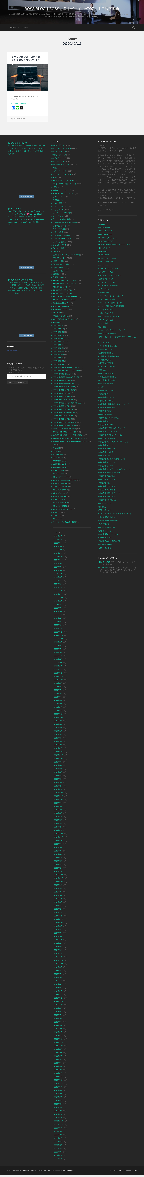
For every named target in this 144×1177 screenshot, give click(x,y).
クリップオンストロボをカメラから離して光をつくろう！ (27, 60)
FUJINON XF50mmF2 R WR (63, 418)
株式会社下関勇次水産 (107, 502)
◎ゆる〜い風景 (58, 250)
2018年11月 (58, 757)
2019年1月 (58, 750)
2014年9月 (58, 928)
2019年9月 (58, 723)
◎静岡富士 (57, 276)
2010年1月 (58, 1120)
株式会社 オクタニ (106, 447)
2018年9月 (58, 764)
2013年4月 (58, 986)
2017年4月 (58, 822)
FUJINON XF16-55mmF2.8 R (63, 385)
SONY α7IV (57, 517)
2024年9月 (58, 565)
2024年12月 (58, 558)
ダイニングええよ (106, 322)
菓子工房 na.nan (105, 539)
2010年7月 (58, 1099)
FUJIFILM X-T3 (58, 360)
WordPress (68, 1172)
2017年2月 (58, 829)
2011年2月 (58, 1075)
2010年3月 (58, 1113)
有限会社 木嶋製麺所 (107, 409)
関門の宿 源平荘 (105, 546)
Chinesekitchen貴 (105, 233)
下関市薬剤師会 (105, 362)
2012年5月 (58, 1024)
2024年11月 (58, 562)
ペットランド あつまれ (108, 348)
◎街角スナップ (58, 269)
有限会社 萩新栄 (105, 416)
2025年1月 (58, 555)
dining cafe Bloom (106, 236)
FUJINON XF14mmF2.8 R (62, 382)
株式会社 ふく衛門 (106, 468)
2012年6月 (58, 1020)
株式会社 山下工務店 (107, 488)
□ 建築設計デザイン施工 (62, 166)
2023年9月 (58, 603)
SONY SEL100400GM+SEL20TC (65, 482)
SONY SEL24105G (60, 495)
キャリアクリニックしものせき (111, 298)
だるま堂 (102, 329)
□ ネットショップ (59, 153)
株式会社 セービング (107, 450)
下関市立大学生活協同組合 (109, 358)
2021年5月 (58, 699)
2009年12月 (58, 1123)
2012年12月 (58, 1000)
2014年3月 (58, 948)
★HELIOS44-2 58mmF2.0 (62, 295)
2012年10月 (58, 1007)
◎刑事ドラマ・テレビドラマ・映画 (66, 257)
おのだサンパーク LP (107, 284)
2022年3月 (58, 665)
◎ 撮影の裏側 (58, 234)
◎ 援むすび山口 (59, 231)
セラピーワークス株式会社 (109, 318)
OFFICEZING (104, 257)
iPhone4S (56, 450)
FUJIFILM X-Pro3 (59, 347)
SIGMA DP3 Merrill (59, 469)
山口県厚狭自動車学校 (107, 382)
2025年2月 (58, 552)
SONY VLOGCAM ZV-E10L (62, 511)
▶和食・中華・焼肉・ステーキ (64, 186)
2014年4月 (58, 945)
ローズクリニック (106, 351)
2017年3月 (58, 825)
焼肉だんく (103, 509)
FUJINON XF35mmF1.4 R (62, 408)
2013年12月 (58, 959)
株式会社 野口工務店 (107, 498)
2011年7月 (58, 1058)
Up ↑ (135, 1172)
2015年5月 (58, 901)
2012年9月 (58, 1010)
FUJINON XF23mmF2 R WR (63, 401)
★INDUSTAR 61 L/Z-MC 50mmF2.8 (66, 298)
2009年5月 (58, 1147)
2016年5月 (58, 859)
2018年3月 (58, 784)
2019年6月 (58, 733)
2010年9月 (58, 1092)
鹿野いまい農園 (105, 550)
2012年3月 (58, 1031)
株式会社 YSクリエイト (108, 433)
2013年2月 (58, 993)
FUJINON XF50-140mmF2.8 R (64, 414)
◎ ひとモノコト (59, 218)
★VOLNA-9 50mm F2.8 (61, 308)
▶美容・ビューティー (61, 192)
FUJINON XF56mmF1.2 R (62, 421)
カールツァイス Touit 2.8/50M (64, 524)
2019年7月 (58, 730)
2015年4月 (58, 904)
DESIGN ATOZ (104, 564)
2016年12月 (58, 836)
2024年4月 (58, 579)
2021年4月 (58, 702)
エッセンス (103, 267)
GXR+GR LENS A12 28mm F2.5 (64, 434)
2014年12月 (58, 918)
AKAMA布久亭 (104, 229)
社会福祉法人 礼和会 (107, 519)
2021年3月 (58, 706)
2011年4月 (58, 1068)
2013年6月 (58, 979)
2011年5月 (58, 1065)
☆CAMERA (57, 315)
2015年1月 (58, 914)
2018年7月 (58, 771)
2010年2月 (58, 1116)
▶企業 (55, 179)
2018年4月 (58, 781)
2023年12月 (58, 593)
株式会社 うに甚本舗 (107, 440)
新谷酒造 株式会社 (106, 385)
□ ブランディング (59, 157)
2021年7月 (58, 692)
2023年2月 (58, 627)
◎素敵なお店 (58, 263)
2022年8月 (58, 647)
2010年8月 (58, 1096)
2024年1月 (58, 589)
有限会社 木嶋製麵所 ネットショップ (114, 406)
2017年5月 (58, 818)
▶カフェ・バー (58, 170)
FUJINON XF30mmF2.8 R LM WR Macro (68, 405)
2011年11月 (58, 1044)
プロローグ (25, 29)
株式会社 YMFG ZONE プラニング (112, 430)
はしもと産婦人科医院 (107, 335)
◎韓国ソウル (58, 279)
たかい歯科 (103, 325)
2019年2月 (58, 747)
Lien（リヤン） (105, 250)
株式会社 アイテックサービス (110, 437)
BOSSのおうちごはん (61, 318)
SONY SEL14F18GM (60, 492)
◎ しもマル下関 (59, 211)
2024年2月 (58, 586)
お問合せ (13, 29)
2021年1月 (58, 712)
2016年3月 (58, 866)
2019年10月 (58, 719)
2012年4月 (58, 1027)
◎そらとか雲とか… (60, 244)
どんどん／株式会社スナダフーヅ (112, 332)
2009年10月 (58, 1130)
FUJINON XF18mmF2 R (61, 395)
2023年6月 (58, 613)
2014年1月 (58, 955)
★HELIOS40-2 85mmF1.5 (62, 292)
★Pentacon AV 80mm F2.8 (63, 302)
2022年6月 (58, 654)
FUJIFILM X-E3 (58, 334)
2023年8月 (58, 606)
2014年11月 (58, 921)
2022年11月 (58, 637)
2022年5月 (58, 658)
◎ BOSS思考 (57, 205)
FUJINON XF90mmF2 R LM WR (64, 427)
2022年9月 (58, 644)
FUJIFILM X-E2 (58, 331)
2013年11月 (58, 962)
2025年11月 (58, 545)
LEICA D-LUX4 (58, 459)
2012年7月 (58, 1017)
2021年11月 (58, 678)
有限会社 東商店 (105, 413)
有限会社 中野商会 (106, 402)
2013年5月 (58, 983)
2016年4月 (58, 863)
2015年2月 (58, 911)
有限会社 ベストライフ (108, 399)
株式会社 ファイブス (107, 464)
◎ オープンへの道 (60, 208)
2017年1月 (58, 832)
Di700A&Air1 (58, 324)
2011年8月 (58, 1055)
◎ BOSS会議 (57, 202)
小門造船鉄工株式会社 (107, 379)
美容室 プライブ (105, 533)
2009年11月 (58, 1126)
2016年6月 (58, 856)
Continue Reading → (19, 105)
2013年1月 (58, 996)
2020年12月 (58, 716)
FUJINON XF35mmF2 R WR (63, 411)
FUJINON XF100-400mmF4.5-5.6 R (66, 379)
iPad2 (55, 447)
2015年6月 (58, 897)
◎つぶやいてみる (59, 247)
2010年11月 (58, 1085)
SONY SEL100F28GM (61, 485)
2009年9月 (58, 1133)
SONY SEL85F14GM (60, 505)
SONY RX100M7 (59, 476)
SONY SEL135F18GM (61, 488)
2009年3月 (58, 1154)
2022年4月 (58, 661)
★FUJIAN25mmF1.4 (60, 289)
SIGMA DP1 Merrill (59, 463)
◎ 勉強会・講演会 (60, 228)
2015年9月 (58, 887)
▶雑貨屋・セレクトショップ (64, 195)
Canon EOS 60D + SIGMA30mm (65, 321)
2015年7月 (58, 894)
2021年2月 (58, 709)
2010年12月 (58, 1082)
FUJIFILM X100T (59, 366)
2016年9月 (58, 846)
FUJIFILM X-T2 (58, 356)
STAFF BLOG (104, 569)
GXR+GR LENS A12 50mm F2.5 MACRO (67, 437)
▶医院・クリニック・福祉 (63, 182)
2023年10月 (58, 599)
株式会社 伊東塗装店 (107, 478)
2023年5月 (58, 617)
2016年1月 (58, 873)
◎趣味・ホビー (58, 273)
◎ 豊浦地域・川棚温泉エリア (64, 237)
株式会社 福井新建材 (107, 491)
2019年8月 (58, 726)
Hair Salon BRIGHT (106, 243)
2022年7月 (58, 651)
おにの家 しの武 (106, 274)
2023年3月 (58, 623)
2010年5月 (58, 1106)
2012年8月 (58, 1013)
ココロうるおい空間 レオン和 (110, 305)
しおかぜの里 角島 (106, 315)
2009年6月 (58, 1143)
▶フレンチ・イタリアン (62, 176)
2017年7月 (58, 812)
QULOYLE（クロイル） (108, 260)
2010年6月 (58, 1102)
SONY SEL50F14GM (60, 498)
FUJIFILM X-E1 (58, 327)
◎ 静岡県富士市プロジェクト (64, 240)
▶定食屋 (56, 189)
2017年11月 (58, 798)
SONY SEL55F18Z (59, 501)
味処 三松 (102, 372)
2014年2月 (58, 952)
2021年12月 (58, 675)
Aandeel (102, 226)
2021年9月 (58, 685)
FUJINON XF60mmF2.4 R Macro (65, 424)
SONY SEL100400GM (61, 479)
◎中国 (55, 253)
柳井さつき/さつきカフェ (109, 420)
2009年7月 (58, 1140)
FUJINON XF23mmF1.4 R (62, 398)
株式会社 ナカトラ (106, 454)
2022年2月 (58, 668)
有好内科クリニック (107, 392)
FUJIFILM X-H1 (58, 337)
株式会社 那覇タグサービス (109, 495)
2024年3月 (58, 582)
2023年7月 (58, 610)
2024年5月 (58, 576)
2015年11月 (58, 880)
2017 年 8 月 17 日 (20, 120)
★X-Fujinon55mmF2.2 (61, 311)
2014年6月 (58, 938)
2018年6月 (58, 774)
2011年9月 (58, 1051)
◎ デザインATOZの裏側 (62, 215)
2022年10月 (58, 641)
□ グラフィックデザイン (62, 150)
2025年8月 (58, 548)
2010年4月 (58, 1109)
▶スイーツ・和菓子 (60, 173)
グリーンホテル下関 (107, 301)
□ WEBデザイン (58, 147)
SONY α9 (56, 521)
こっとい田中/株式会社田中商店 (111, 308)
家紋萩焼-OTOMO (106, 375)
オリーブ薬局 (104, 291)
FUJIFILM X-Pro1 (59, 340)
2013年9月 (58, 969)
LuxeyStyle (103, 253)
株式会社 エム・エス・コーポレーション (114, 444)
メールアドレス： (14, 374)
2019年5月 (58, 736)
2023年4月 (58, 620)
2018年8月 (58, 767)
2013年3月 (58, 989)
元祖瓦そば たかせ (107, 368)
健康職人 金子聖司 (106, 365)
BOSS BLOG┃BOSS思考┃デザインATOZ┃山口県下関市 (72, 9)
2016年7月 (58, 853)
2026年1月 (58, 538)
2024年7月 (58, 569)
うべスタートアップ (107, 263)
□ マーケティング (59, 163)
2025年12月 (58, 541)
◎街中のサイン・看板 (61, 266)
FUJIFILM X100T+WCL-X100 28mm (66, 373)
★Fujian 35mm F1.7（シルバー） (65, 282)
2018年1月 (58, 791)
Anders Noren (125, 1172)
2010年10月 (58, 1089)
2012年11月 (58, 1003)
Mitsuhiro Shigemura (12, 352)
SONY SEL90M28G (60, 508)
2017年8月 (58, 808)
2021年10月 (58, 682)
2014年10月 (58, 924)
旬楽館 (101, 389)
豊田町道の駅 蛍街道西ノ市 (109, 543)
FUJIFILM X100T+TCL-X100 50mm (66, 369)
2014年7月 (58, 935)
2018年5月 (58, 777)
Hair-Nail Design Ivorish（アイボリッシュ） (115, 246)
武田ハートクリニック (107, 505)
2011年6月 (58, 1061)
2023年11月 (58, 596)
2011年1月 (58, 1078)
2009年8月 (58, 1137)
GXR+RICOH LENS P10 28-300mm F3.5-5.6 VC (70, 443)
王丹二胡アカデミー (107, 512)
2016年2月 (58, 870)
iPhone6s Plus (58, 456)
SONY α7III (57, 514)
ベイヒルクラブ (105, 344)
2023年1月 (58, 630)
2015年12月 (58, 877)
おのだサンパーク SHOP (108, 287)
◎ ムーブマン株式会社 (61, 221)
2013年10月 (58, 966)
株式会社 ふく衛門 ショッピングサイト (114, 471)
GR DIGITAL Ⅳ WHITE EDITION (64, 430)
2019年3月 (58, 743)
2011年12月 (58, 1041)
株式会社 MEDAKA (106, 426)
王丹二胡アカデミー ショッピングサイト (115, 515)
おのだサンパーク (106, 281)
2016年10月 (58, 842)
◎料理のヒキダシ (59, 260)
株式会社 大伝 (104, 485)
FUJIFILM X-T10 (59, 353)
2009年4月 (58, 1150)
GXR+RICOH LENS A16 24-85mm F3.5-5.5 (69, 440)
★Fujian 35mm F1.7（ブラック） (65, 286)
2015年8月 (58, 890)
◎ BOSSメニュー (59, 199)
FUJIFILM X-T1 (58, 350)
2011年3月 (58, 1072)
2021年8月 (58, 688)
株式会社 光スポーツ (107, 481)
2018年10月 (58, 760)
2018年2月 (58, 788)
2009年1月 (58, 1161)
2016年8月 (58, 849)
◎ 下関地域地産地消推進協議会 (65, 224)
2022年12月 (58, 634)
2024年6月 (58, 572)
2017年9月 (58, 805)
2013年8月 (58, 972)
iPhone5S (56, 453)
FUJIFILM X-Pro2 (59, 344)
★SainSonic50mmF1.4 (61, 305)
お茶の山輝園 (104, 294)
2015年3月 (58, 907)
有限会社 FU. (104, 396)
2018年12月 (58, 753)
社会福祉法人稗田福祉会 (108, 522)
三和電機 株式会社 (106, 355)
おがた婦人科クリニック (108, 270)
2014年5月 (58, 942)
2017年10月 (58, 801)
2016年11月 (58, 839)
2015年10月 (58, 883)
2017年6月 (58, 815)
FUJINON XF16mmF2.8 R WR (64, 392)
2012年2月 (58, 1034)
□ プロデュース (58, 160)
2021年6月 (58, 695)
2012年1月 (58, 1037)
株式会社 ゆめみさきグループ (110, 474)
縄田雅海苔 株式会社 (107, 529)
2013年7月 (58, 976)
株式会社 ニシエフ (106, 457)
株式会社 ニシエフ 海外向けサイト (112, 461)
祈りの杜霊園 (104, 526)
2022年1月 (58, 671)
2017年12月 (58, 794)
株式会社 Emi (104, 423)
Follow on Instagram (26, 198)
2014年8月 (58, 931)
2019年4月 (58, 740)
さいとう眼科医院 (106, 311)
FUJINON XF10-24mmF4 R (63, 376)
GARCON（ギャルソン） (108, 240)
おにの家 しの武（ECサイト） (111, 277)
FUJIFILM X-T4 (58, 363)
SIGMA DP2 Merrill (59, 466)
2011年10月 (58, 1048)
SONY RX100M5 (59, 472)
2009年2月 (58, 1157)
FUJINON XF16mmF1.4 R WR (64, 389)
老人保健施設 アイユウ (108, 536)
